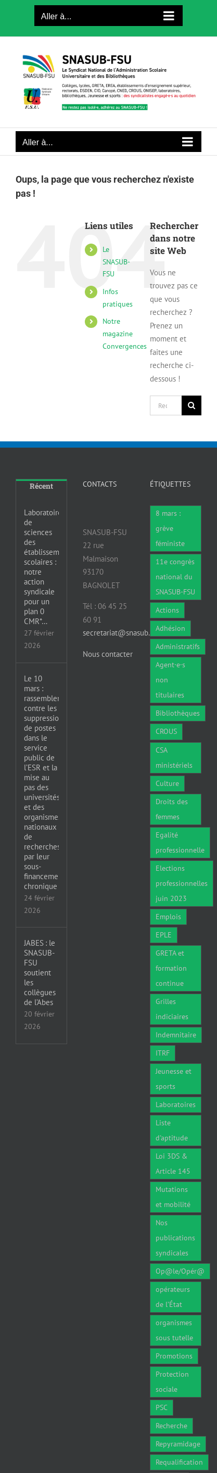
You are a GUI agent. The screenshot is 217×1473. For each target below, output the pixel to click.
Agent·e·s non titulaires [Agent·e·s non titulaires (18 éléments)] (170, 680)
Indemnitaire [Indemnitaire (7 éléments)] (176, 1034)
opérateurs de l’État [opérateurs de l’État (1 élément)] (173, 1297)
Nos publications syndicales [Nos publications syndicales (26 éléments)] (175, 1238)
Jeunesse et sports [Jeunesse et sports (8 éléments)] (174, 1078)
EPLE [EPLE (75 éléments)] (164, 934)
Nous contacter (108, 654)
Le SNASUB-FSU (116, 262)
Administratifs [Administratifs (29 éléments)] (178, 646)
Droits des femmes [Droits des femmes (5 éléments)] (172, 809)
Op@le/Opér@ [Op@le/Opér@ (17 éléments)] (180, 1271)
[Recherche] (191, 405)
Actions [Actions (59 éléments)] (167, 610)
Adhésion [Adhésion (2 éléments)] (170, 628)
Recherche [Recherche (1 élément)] (171, 1425)
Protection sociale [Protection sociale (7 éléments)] (172, 1381)
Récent (41, 486)
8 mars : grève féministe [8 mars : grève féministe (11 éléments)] (170, 528)
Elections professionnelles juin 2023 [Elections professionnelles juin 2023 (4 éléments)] (182, 883)
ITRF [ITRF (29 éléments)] (163, 1053)
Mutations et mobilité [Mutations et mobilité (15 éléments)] (173, 1197)
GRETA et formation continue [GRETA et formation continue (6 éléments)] (171, 968)
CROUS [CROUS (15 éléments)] (166, 731)
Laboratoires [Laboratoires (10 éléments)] (176, 1104)
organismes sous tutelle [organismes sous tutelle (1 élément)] (174, 1330)
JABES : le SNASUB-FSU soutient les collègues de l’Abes (40, 972)
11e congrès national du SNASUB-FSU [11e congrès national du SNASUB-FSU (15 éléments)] (175, 576)
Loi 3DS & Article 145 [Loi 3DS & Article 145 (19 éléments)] (173, 1163)
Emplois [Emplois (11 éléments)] (168, 916)
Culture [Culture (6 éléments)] (167, 783)
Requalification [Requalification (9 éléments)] (179, 1462)
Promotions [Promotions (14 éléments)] (174, 1356)
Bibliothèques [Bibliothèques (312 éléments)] (178, 713)
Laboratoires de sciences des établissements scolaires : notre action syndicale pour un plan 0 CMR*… (41, 566)
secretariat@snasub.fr (119, 633)
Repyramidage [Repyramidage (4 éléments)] (178, 1444)
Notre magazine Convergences (125, 333)
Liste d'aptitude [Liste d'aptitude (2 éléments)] (172, 1130)
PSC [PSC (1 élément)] (162, 1407)
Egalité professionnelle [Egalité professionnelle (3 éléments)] (180, 842)
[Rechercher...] (166, 405)
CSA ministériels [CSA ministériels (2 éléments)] (174, 757)
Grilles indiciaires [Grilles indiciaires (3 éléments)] (172, 1009)
